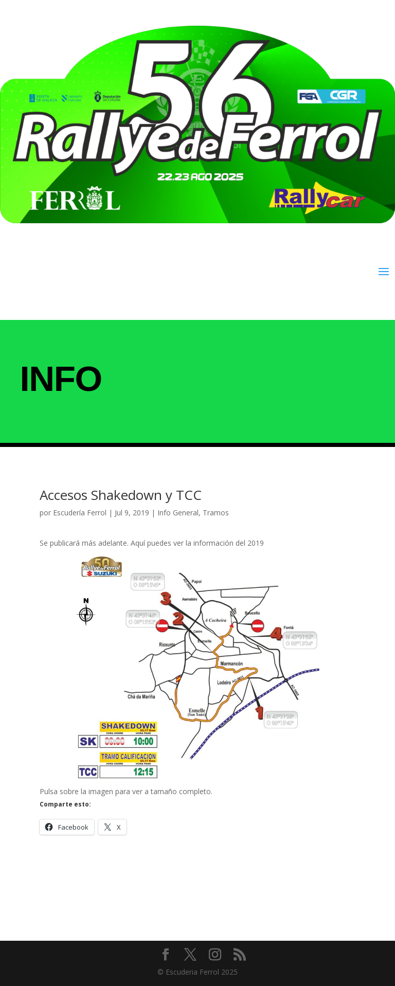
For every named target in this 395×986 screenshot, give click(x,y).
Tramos (216, 512)
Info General (178, 512)
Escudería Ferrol (79, 512)
